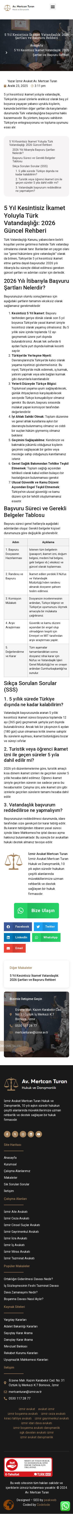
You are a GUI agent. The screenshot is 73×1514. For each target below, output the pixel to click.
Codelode (43, 1505)
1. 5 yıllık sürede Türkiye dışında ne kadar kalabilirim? (37, 173)
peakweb (50, 1500)
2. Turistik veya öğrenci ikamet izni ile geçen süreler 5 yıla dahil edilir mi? (39, 181)
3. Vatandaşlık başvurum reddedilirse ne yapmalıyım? (38, 189)
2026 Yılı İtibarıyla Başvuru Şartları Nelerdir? (33, 151)
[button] (53, 7)
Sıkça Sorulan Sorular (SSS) (30, 166)
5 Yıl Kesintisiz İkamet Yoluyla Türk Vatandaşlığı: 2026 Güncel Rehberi (31, 143)
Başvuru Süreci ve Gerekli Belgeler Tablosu (33, 159)
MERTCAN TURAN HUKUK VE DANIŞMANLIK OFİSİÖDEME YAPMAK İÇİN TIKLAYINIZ (36, 1464)
